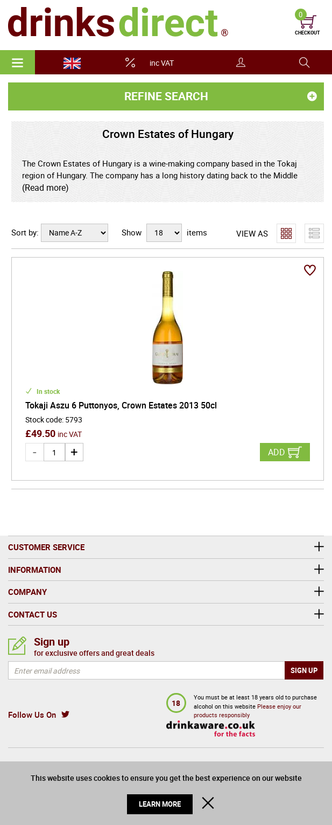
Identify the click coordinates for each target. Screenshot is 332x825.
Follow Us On (32, 714)
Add (276, 452)
